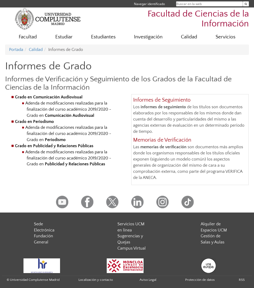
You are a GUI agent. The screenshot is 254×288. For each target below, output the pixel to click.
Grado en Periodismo (34, 121)
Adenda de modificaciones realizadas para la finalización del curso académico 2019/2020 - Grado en (68, 109)
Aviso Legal (148, 280)
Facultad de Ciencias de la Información (198, 19)
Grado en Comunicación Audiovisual (48, 97)
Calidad (189, 37)
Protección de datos (200, 280)
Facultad (28, 37)
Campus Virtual (131, 248)
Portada (16, 49)
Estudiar (64, 37)
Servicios (225, 37)
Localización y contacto (95, 280)
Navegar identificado (149, 4)
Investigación (148, 37)
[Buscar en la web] (246, 3)
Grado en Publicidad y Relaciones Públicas (54, 145)
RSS (242, 280)
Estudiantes (103, 37)
